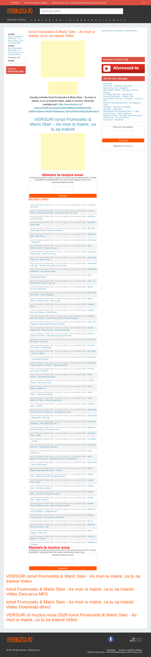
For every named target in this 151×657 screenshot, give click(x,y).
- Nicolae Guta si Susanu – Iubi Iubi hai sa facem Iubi (61, 516)
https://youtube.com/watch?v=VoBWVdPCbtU (119, 31)
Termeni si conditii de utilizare (35, 3)
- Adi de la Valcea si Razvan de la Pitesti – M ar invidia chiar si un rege (62, 212)
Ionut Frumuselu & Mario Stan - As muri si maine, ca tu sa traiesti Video (15, 39)
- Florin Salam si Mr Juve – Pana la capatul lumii (61, 399)
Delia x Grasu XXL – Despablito (115, 88)
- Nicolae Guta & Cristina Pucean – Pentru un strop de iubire (61, 504)
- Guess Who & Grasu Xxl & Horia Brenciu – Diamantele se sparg (63, 411)
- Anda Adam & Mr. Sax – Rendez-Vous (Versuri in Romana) (63, 264)
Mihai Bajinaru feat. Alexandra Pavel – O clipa (121, 111)
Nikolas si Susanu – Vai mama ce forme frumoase (122, 116)
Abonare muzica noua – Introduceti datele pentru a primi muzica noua (79, 3)
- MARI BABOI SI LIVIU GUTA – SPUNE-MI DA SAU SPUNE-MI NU (61, 458)
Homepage (15, 3)
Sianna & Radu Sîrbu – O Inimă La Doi (118, 96)
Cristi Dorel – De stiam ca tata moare (117, 86)
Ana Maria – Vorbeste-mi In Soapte (117, 107)
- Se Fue (61, 521)
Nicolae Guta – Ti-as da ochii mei (116, 118)
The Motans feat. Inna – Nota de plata (118, 94)
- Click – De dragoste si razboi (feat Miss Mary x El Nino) (63, 323)
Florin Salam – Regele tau (113, 120)
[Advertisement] (63, 59)
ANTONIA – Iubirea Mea (112, 109)
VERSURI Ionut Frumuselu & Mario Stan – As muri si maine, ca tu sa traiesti (63, 124)
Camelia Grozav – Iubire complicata (117, 113)
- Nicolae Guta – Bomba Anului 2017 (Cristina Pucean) (61, 475)
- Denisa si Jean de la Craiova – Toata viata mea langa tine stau (62, 335)
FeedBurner (128, 146)
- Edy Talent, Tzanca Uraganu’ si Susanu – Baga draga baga (63, 364)
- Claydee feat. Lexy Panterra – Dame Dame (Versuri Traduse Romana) (62, 317)
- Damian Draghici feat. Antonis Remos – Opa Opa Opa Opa (62, 329)
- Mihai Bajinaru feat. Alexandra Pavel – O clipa (61, 469)
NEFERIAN (107, 84)
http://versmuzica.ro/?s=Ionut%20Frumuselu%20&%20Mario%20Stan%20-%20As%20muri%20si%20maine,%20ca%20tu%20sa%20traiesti (64, 108)
